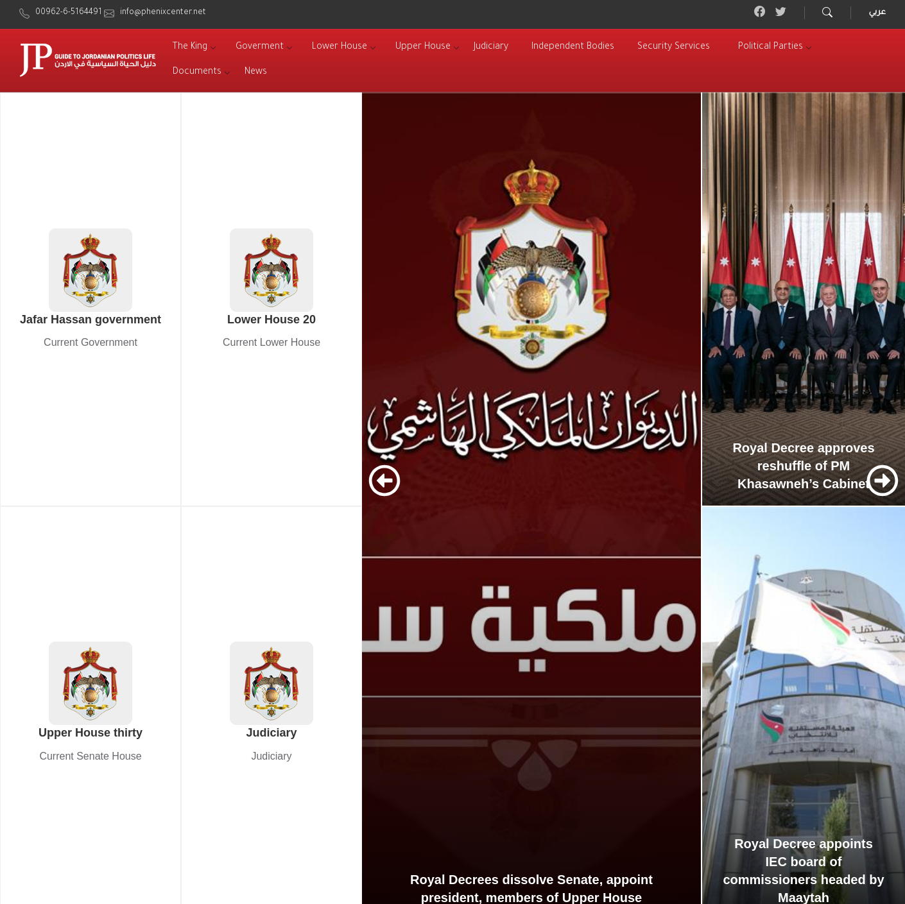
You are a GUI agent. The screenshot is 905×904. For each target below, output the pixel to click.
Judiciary (271, 732)
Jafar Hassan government (90, 319)
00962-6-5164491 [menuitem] (68, 12)
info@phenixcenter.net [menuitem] (163, 12)
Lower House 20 (271, 319)
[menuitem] (190, 48)
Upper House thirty (90, 732)
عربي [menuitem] (877, 12)
